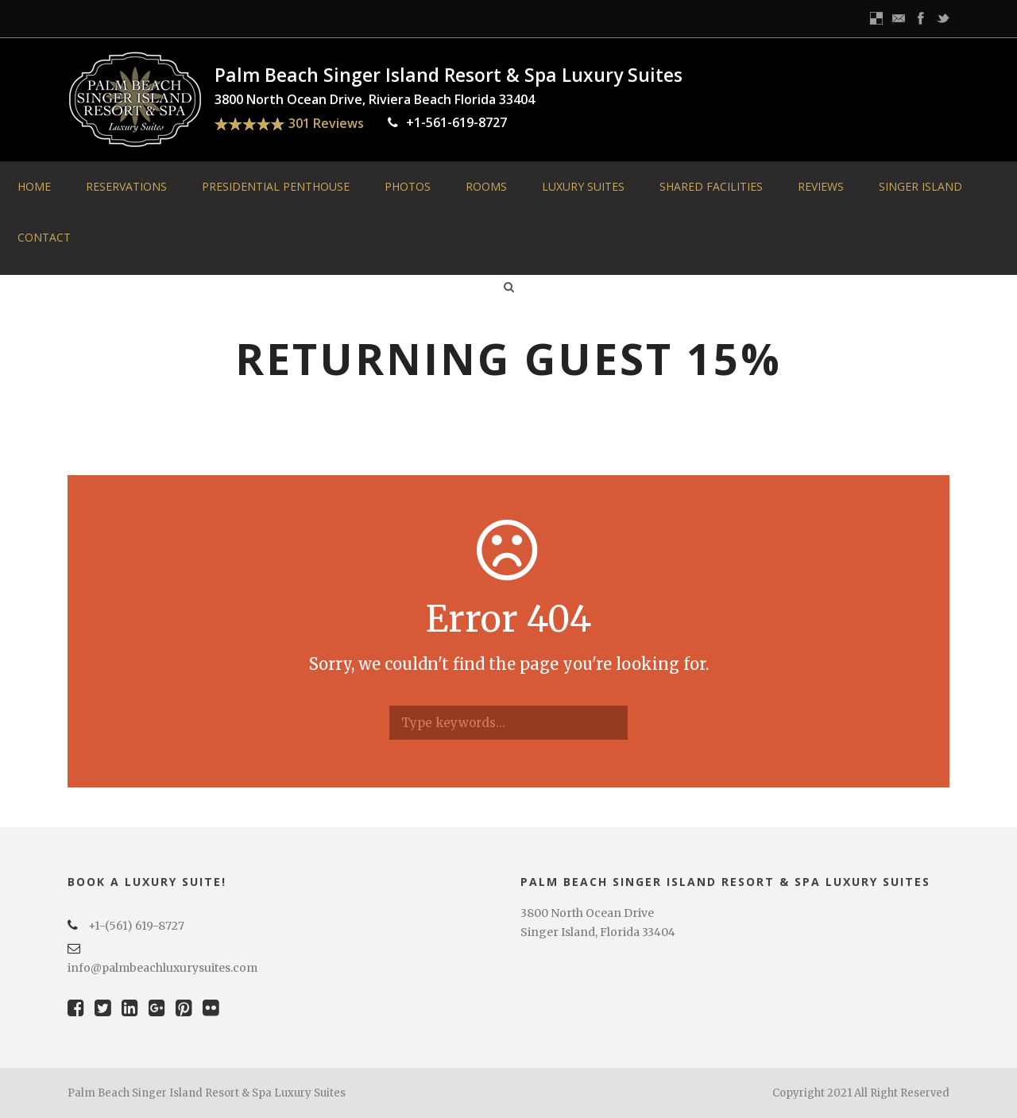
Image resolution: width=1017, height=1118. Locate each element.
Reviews (821, 186)
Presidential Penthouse (276, 186)
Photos (408, 186)
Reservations (126, 186)
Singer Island (920, 186)
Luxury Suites (583, 186)
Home (34, 186)
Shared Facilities (711, 186)
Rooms (486, 186)
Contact (44, 237)
